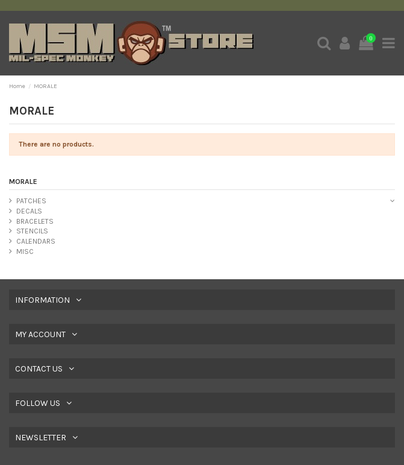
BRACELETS (35, 221)
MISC (25, 251)
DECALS (29, 211)
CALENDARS (35, 241)
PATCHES (31, 201)
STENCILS (32, 231)
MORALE (23, 181)
